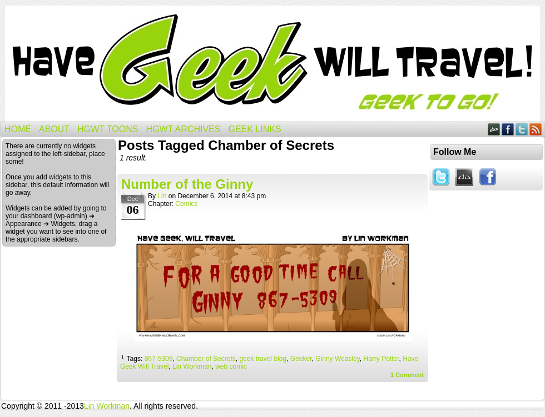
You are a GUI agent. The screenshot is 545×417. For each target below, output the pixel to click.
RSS (536, 129)
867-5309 (159, 359)
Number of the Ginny (187, 184)
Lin (161, 196)
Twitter (522, 129)
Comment (407, 374)
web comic (231, 366)
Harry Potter (381, 359)
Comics (186, 204)
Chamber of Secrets (206, 359)
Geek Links (254, 129)
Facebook (508, 129)
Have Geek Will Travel (272, 64)
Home (17, 129)
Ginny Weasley (337, 359)
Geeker (301, 359)
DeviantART (494, 129)
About (54, 129)
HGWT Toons (107, 129)
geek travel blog (262, 359)
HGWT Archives (183, 129)
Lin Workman (191, 366)
